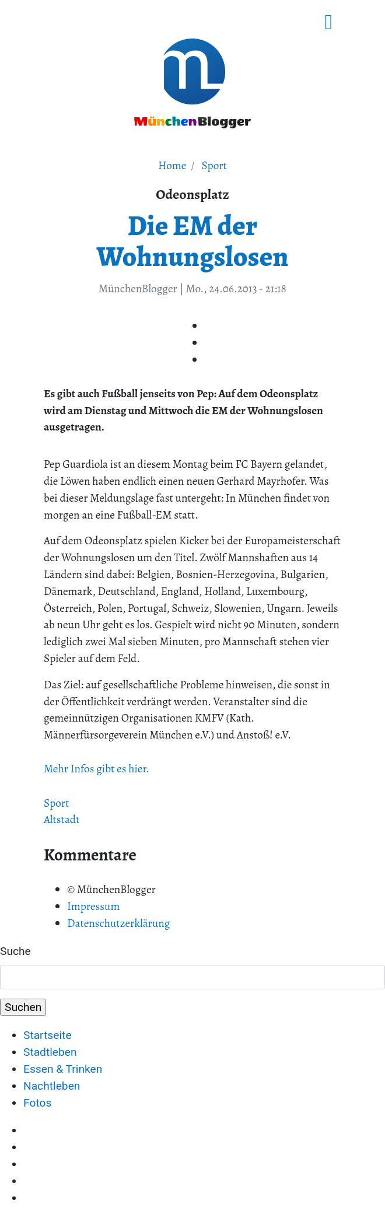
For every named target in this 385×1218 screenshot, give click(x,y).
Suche (15, 951)
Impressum (93, 906)
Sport (214, 165)
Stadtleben (50, 1052)
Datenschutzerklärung (118, 923)
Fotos (37, 1103)
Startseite (47, 1035)
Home (172, 165)
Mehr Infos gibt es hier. (96, 768)
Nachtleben (51, 1086)
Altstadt (61, 819)
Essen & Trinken (62, 1069)
